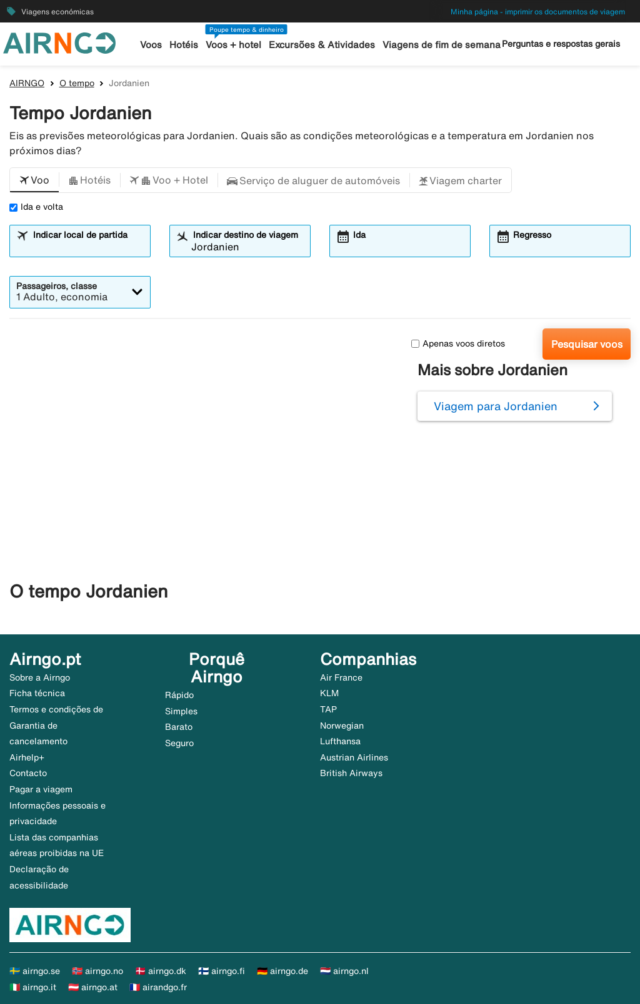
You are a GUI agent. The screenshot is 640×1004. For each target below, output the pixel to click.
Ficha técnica (37, 693)
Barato (178, 726)
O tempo (76, 83)
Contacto (28, 773)
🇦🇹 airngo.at (93, 987)
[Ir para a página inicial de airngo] (59, 42)
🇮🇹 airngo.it (32, 987)
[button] (34, 180)
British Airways (351, 773)
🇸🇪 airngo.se (34, 971)
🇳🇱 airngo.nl (344, 971)
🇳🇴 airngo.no (97, 971)
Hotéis (183, 44)
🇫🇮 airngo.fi (221, 971)
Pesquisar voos (586, 344)
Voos (151, 44)
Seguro (179, 743)
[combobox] (87, 246)
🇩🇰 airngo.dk (160, 971)
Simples (181, 711)
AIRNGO (26, 83)
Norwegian (342, 725)
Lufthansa (340, 741)
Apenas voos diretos (458, 343)
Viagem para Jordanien (496, 405)
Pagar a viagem (40, 789)
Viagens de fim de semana (441, 44)
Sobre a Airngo (39, 677)
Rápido (179, 695)
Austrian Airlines (354, 757)
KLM (329, 693)
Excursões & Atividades (322, 44)
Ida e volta (36, 206)
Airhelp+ (26, 757)
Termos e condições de (56, 709)
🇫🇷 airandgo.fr (158, 987)
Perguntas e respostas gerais (561, 43)
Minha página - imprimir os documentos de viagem (538, 11)
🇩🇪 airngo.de (282, 971)
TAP (328, 709)
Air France (341, 677)
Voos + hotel (233, 44)
